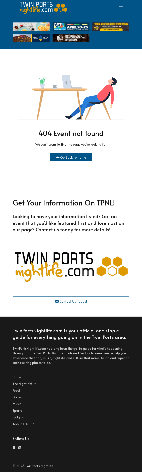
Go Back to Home (71, 157)
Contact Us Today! (71, 301)
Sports (17, 410)
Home (17, 377)
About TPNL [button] (23, 424)
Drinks (17, 397)
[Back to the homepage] (43, 8)
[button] (121, 8)
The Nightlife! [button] (24, 383)
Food (16, 390)
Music (17, 403)
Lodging (18, 417)
